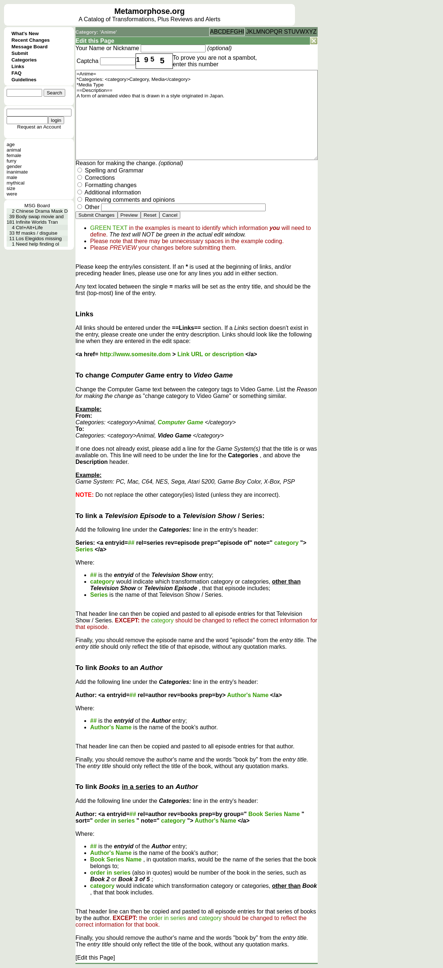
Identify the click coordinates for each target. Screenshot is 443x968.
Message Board (29, 46)
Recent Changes (30, 40)
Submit (19, 53)
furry (11, 161)
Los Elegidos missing (39, 238)
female (14, 155)
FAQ (16, 73)
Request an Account (39, 127)
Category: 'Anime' (96, 32)
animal (14, 150)
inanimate (17, 172)
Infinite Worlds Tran (37, 222)
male (12, 177)
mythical (16, 183)
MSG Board (37, 205)
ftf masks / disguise (36, 233)
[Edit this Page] (95, 957)
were (12, 194)
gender (14, 166)
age (11, 144)
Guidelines (23, 79)
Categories (24, 60)
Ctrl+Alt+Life (29, 227)
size (11, 188)
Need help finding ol (37, 244)
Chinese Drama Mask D (41, 211)
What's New (24, 33)
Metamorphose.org (149, 11)
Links (17, 66)
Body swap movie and (39, 216)
